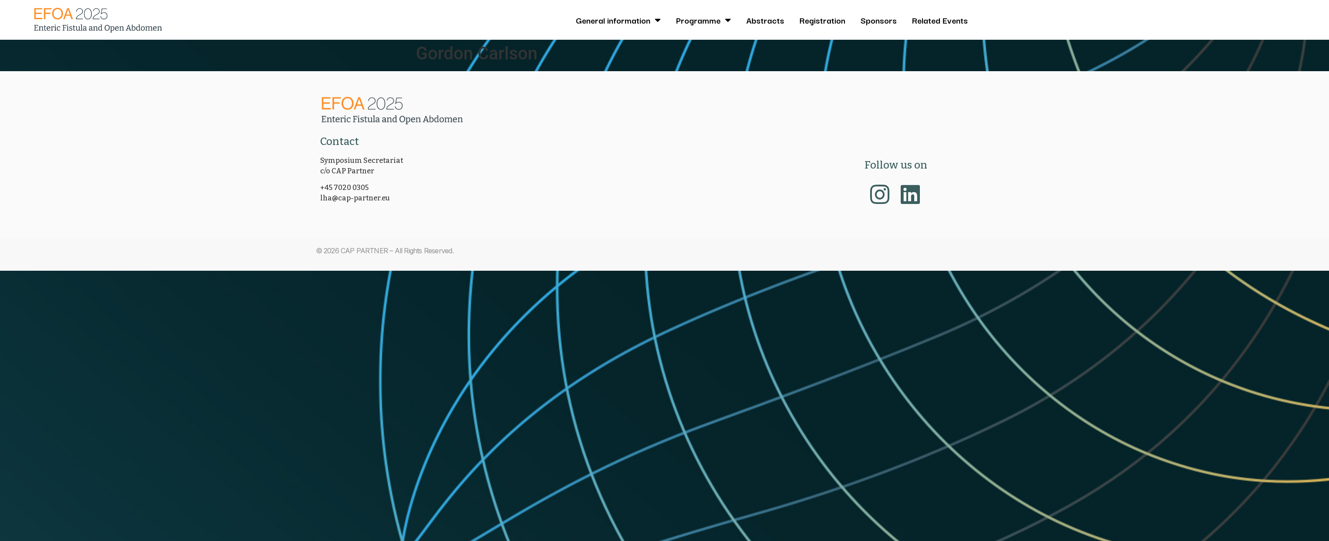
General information (618, 20)
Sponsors (879, 20)
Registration (822, 20)
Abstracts (765, 20)
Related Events (940, 20)
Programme (703, 20)
